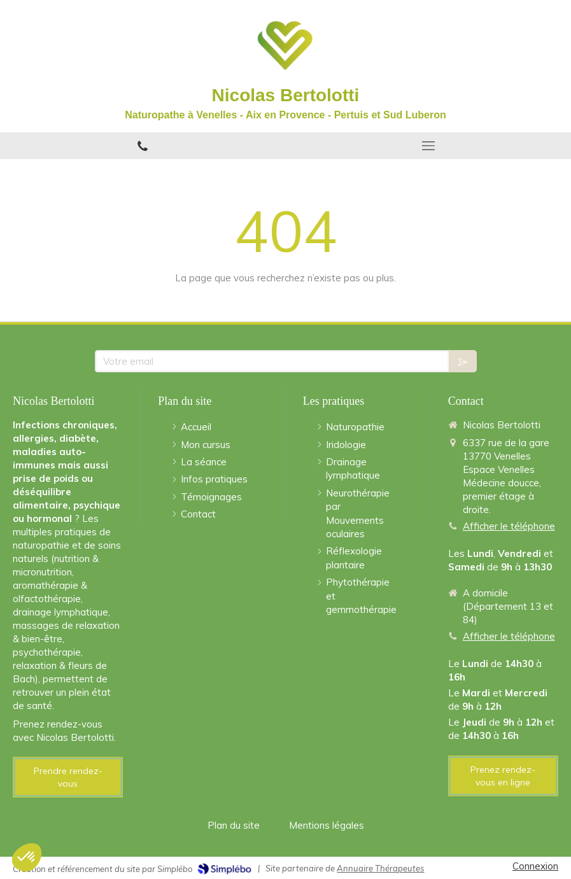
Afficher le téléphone (509, 526)
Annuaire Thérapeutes (380, 868)
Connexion (535, 866)
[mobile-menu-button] (429, 145)
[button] (26, 857)
